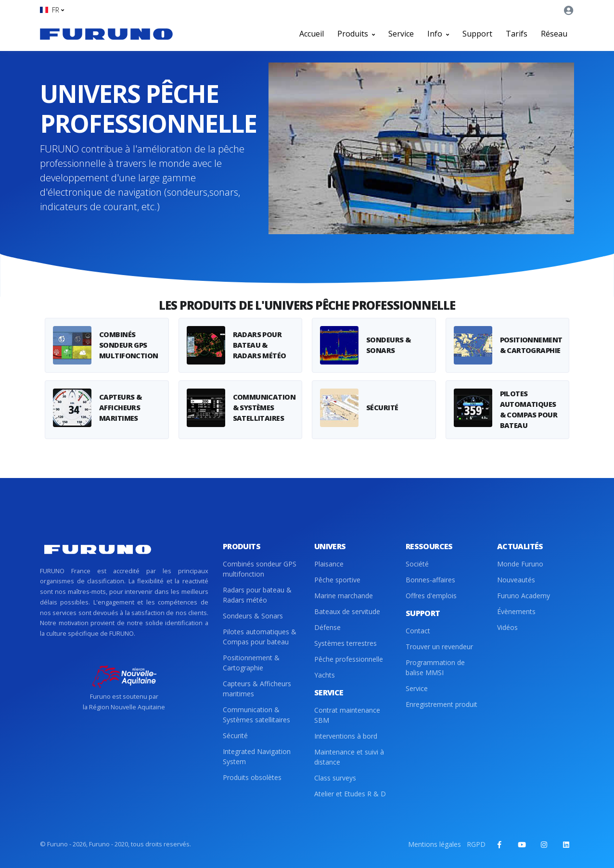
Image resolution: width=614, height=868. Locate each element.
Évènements (516, 611)
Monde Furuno (520, 563)
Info (438, 33)
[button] (52, 10)
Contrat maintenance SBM (347, 715)
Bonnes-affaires (430, 579)
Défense (327, 627)
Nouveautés (516, 579)
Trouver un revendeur (439, 646)
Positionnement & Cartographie (251, 662)
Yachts (324, 674)
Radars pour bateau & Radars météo (257, 594)
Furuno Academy (523, 595)
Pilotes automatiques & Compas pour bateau (259, 636)
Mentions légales (434, 844)
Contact (418, 630)
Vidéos (507, 627)
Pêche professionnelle (348, 659)
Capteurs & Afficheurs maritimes (257, 688)
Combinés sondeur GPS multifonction (259, 569)
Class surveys (335, 777)
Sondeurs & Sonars (253, 615)
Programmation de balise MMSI (435, 667)
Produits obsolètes (252, 777)
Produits (356, 33)
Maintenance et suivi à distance (349, 757)
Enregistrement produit (441, 704)
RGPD (476, 844)
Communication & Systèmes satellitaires (256, 714)
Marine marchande (343, 595)
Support (477, 33)
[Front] (106, 34)
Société (417, 563)
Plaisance (329, 563)
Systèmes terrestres (345, 643)
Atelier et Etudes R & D (350, 793)
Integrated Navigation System (257, 756)
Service (401, 33)
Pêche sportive (337, 579)
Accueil (311, 33)
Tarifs (516, 33)
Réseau (554, 33)
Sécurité (235, 735)
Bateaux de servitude (347, 611)
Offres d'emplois (431, 595)
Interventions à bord (345, 736)
